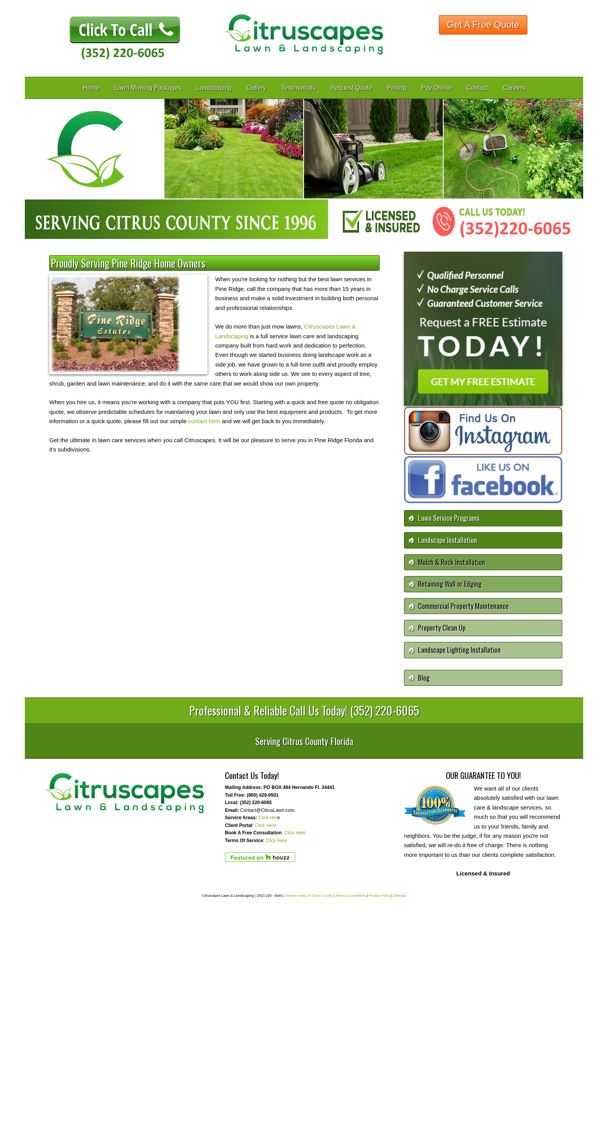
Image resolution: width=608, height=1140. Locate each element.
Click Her (267, 817)
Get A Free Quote (483, 24)
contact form (203, 421)
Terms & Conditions (350, 896)
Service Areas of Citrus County (309, 896)
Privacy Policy (379, 896)
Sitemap (399, 896)
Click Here (265, 825)
